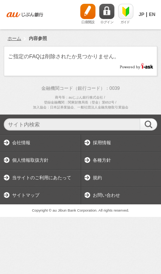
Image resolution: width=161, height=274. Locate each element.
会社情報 (21, 142)
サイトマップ (25, 195)
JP (141, 14)
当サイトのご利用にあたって (41, 177)
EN (152, 14)
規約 (97, 177)
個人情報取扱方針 (30, 160)
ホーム (14, 38)
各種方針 (102, 160)
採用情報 (102, 142)
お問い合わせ (106, 195)
